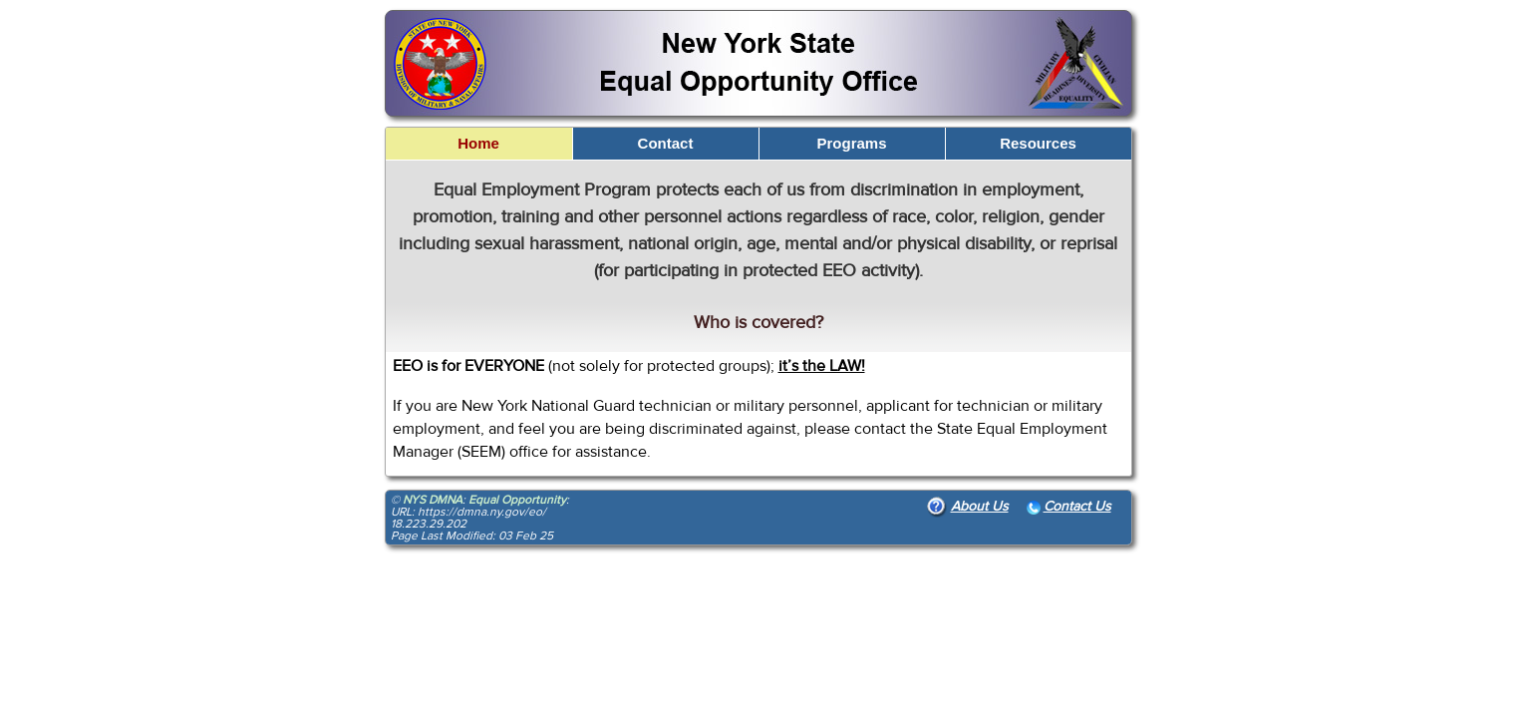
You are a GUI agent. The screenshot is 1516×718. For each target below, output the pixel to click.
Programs (851, 143)
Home (478, 143)
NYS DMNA (432, 500)
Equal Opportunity (517, 500)
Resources (1038, 143)
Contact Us (1069, 507)
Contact (666, 143)
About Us (968, 507)
